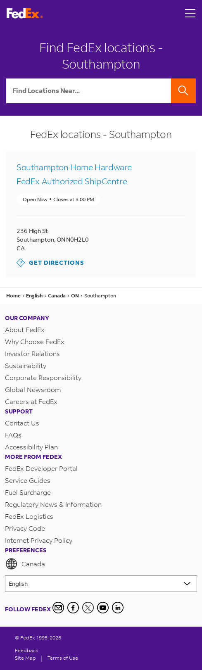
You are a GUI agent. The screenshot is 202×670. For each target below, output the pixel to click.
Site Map (25, 658)
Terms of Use (63, 658)
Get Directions (50, 263)
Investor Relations (32, 353)
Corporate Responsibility (43, 377)
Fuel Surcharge (28, 492)
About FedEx (25, 329)
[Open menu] (190, 13)
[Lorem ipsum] (101, 583)
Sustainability (25, 365)
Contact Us (22, 422)
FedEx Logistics (29, 516)
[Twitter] (88, 607)
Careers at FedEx (31, 401)
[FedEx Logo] (25, 13)
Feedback (26, 650)
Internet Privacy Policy (38, 540)
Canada (25, 563)
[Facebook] (73, 607)
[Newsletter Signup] (58, 607)
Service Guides (27, 480)
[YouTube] (103, 607)
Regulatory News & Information (53, 504)
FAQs (13, 434)
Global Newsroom (33, 389)
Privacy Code (25, 528)
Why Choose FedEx (34, 341)
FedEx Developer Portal (41, 468)
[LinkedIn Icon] (118, 607)
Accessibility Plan (31, 446)
